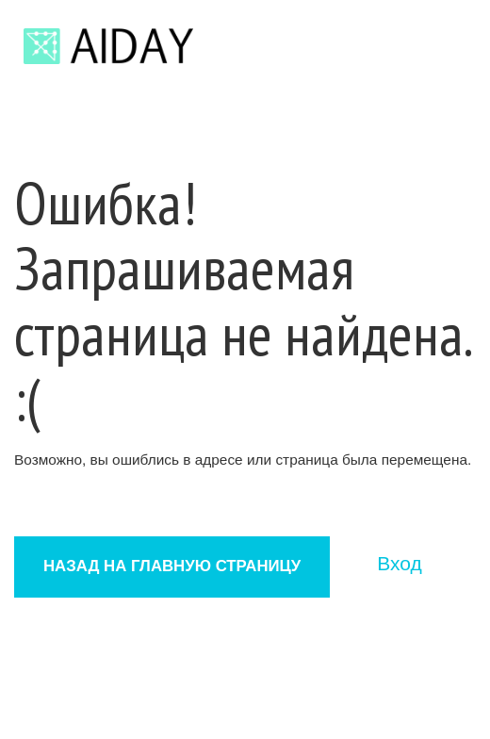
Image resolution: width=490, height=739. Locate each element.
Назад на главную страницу (172, 566)
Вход (399, 563)
